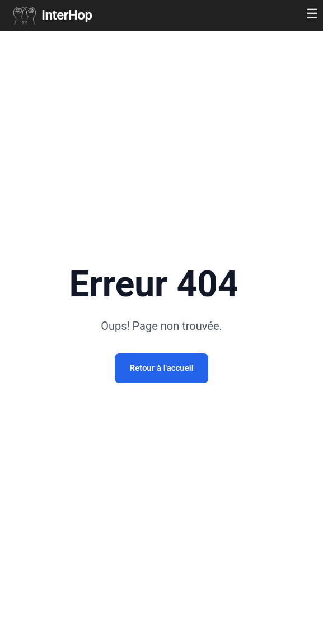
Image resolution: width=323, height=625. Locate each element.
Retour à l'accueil (161, 368)
